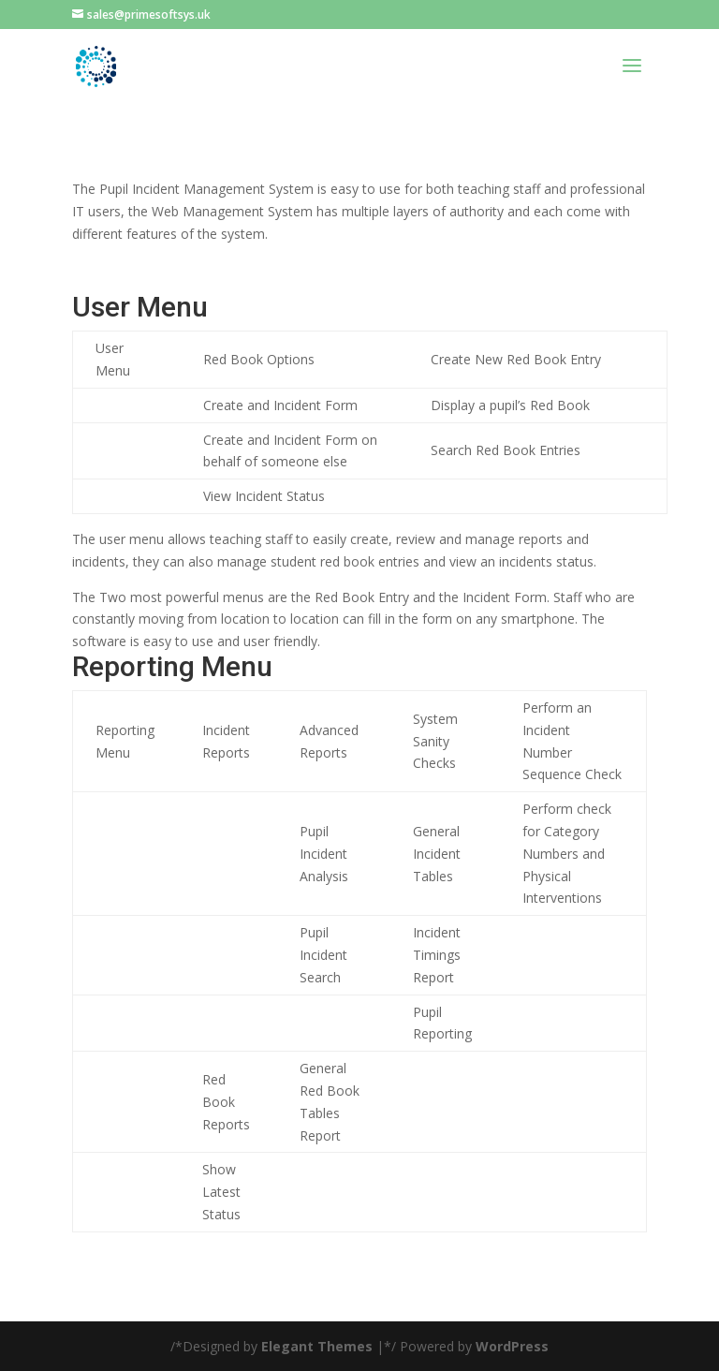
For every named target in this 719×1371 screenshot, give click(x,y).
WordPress (512, 1346)
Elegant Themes (317, 1346)
